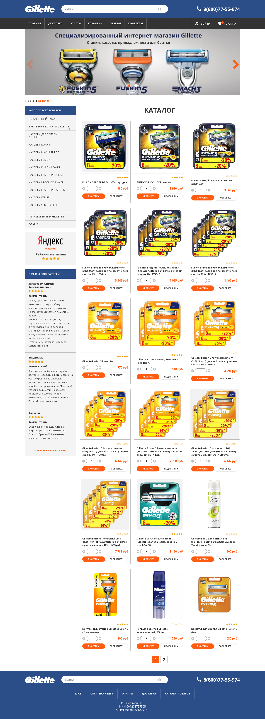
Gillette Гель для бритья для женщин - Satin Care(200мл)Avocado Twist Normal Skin (213, 542)
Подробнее (116, 196)
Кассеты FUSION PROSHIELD (47, 190)
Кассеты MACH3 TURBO (44, 152)
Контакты (135, 23)
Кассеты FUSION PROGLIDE (46, 174)
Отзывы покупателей (44, 274)
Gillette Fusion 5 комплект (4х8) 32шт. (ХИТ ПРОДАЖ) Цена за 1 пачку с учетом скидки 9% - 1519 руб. (213, 451)
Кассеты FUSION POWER (44, 167)
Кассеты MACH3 (39, 144)
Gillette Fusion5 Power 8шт (98, 361)
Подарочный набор (42, 118)
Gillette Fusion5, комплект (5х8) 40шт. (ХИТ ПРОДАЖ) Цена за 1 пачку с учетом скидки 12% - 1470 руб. (104, 542)
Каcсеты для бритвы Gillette (43, 135)
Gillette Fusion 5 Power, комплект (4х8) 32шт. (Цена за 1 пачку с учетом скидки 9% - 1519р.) (105, 451)
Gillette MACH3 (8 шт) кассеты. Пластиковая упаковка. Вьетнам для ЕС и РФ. (157, 542)
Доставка (55, 23)
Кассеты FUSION (39, 159)
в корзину (93, 196)
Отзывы (115, 23)
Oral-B (33, 224)
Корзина (227, 23)
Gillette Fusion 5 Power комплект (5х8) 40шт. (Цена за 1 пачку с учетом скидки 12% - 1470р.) (159, 451)
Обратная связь (101, 693)
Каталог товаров (177, 693)
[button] (129, 85)
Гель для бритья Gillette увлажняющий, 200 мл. (152, 630)
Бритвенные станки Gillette (49, 126)
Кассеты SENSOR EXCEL (44, 205)
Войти (202, 23)
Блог (78, 693)
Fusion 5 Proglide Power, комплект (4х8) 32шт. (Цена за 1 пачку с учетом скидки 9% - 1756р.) (159, 271)
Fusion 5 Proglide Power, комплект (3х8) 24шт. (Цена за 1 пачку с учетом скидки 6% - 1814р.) (105, 271)
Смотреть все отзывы (50, 450)
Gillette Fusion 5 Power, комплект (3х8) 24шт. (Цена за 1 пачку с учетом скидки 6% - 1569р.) (214, 361)
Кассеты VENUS (39, 197)
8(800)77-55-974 (218, 9)
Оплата (75, 23)
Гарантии (95, 23)
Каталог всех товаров (44, 110)
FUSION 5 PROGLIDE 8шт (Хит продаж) (105, 182)
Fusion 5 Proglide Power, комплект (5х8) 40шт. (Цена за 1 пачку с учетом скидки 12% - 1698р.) (214, 271)
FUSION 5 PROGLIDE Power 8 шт (155, 182)
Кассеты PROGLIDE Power (46, 182)
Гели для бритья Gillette (46, 216)
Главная (35, 23)
